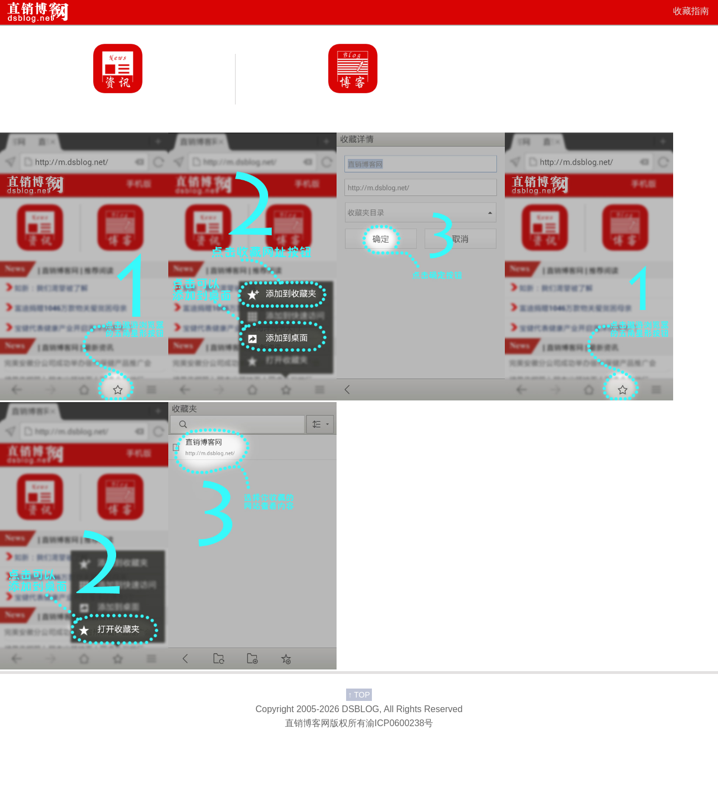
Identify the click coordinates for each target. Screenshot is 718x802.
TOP (359, 694)
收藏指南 (691, 11)
